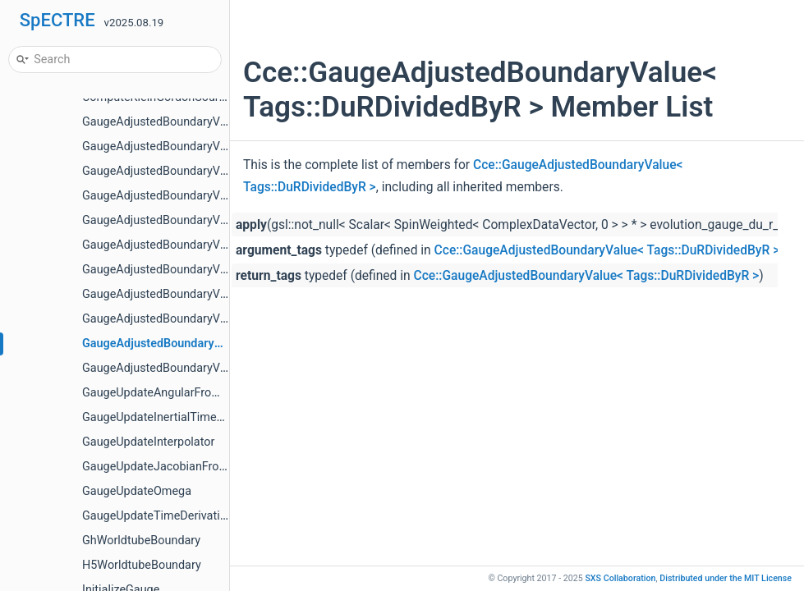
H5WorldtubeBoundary (141, 565)
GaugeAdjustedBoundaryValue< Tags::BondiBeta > (213, 146)
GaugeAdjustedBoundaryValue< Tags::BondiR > (205, 245)
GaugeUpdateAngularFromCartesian (177, 393)
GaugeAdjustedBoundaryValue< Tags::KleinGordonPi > (224, 368)
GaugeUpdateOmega (136, 491)
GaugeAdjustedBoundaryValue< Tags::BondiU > (205, 270)
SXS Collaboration (620, 578)
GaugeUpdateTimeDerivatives (160, 516)
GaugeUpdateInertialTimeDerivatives (178, 417)
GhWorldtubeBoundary (141, 540)
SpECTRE (57, 20)
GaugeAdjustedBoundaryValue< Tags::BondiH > (205, 171)
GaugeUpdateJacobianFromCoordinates (187, 467)
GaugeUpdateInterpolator (148, 442)
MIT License (725, 578)
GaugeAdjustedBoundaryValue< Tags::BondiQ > (205, 220)
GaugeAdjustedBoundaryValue (162, 122)
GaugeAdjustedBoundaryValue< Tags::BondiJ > (205, 196)
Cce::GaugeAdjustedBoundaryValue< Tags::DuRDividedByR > (607, 250)
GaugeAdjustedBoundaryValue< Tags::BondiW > (207, 294)
